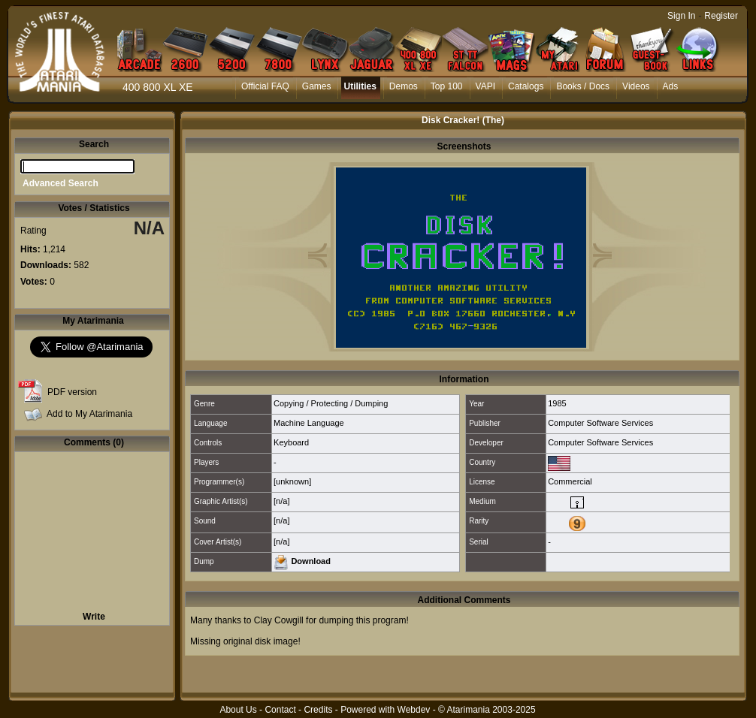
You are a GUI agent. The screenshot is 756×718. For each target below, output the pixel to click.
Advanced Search (60, 183)
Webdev (414, 709)
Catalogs (525, 86)
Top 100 (447, 86)
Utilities (359, 86)
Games (316, 86)
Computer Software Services (600, 422)
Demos (403, 86)
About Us (237, 709)
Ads (671, 86)
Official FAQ (265, 86)
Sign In (681, 16)
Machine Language (309, 422)
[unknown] (292, 481)
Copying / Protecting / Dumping (331, 403)
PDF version (72, 392)
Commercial (570, 481)
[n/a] (281, 500)
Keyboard (291, 442)
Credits (318, 709)
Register (721, 16)
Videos (635, 86)
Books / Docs (582, 86)
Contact (280, 709)
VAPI (485, 86)
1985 (557, 403)
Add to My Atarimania (89, 414)
